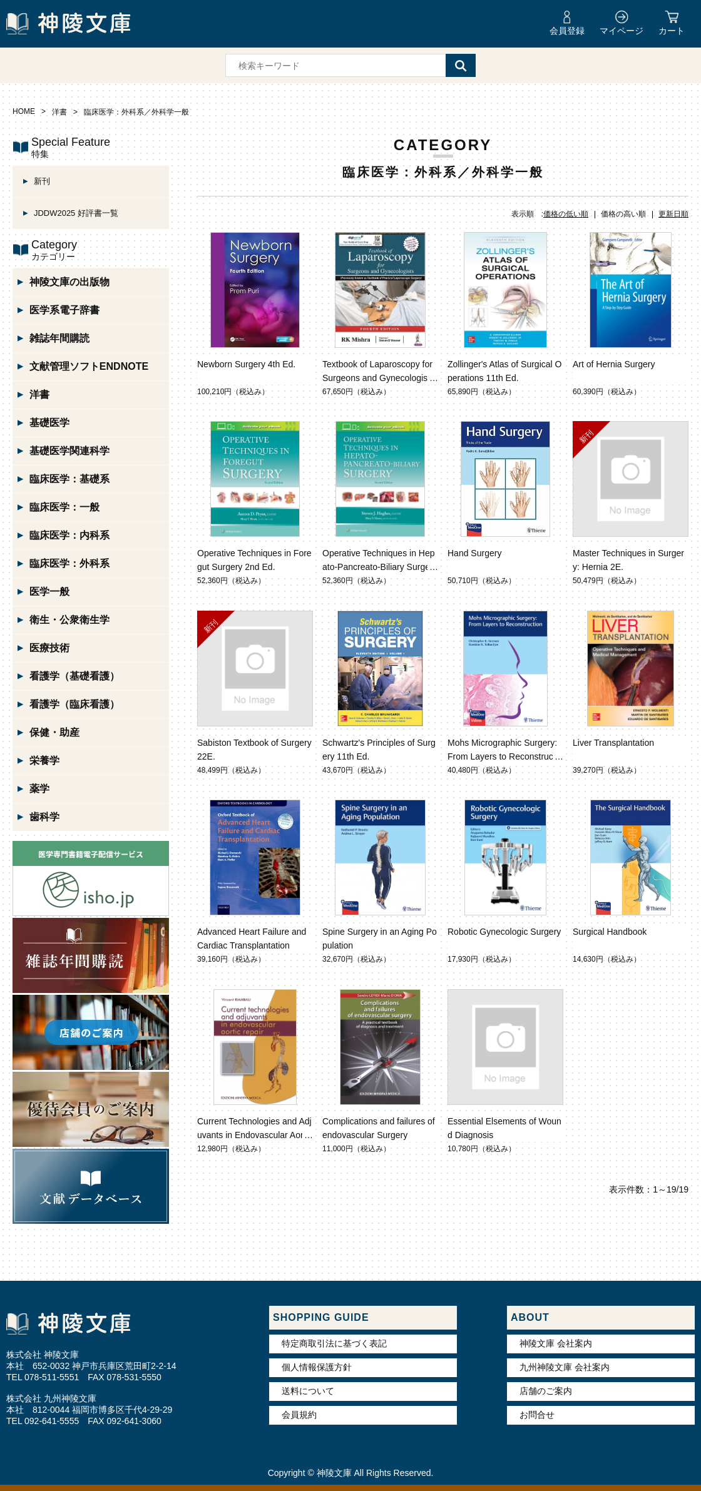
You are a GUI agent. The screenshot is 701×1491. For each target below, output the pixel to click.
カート (671, 31)
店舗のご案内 (545, 1391)
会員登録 (567, 31)
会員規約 (299, 1415)
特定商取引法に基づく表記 (334, 1343)
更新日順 (673, 214)
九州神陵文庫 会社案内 (564, 1367)
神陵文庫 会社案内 (555, 1343)
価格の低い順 (565, 214)
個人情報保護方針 (317, 1367)
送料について (308, 1391)
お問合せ (537, 1415)
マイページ (621, 31)
